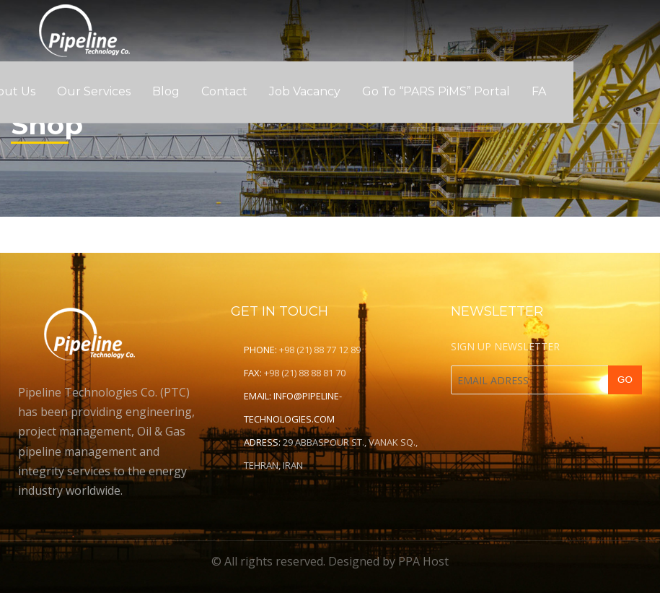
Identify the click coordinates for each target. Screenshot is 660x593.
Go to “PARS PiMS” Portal (436, 91)
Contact (224, 91)
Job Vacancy (304, 91)
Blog (166, 91)
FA (539, 91)
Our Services (94, 91)
